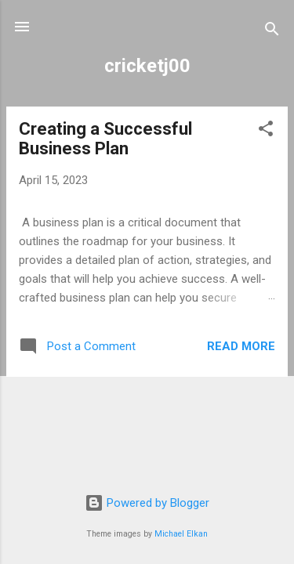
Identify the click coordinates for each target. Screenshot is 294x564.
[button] (265, 131)
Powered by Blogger (147, 503)
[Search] (272, 32)
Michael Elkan (181, 534)
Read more (241, 346)
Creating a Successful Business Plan (105, 138)
